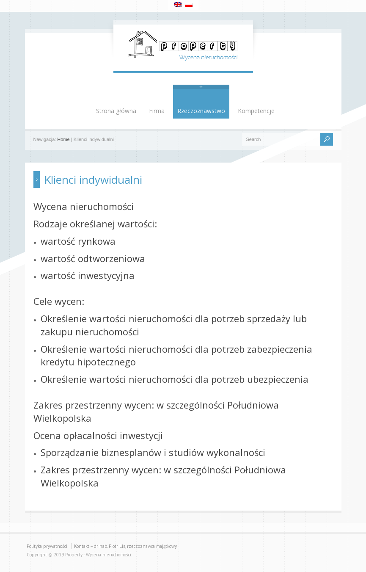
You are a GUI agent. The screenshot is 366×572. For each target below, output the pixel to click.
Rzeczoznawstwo (201, 111)
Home (63, 139)
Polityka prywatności (47, 546)
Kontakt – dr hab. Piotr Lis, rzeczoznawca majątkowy (125, 546)
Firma (157, 111)
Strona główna (116, 111)
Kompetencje (256, 111)
